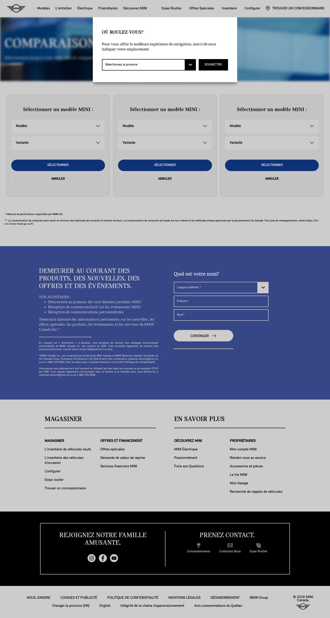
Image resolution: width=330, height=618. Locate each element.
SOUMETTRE (213, 64)
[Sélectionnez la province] (149, 65)
